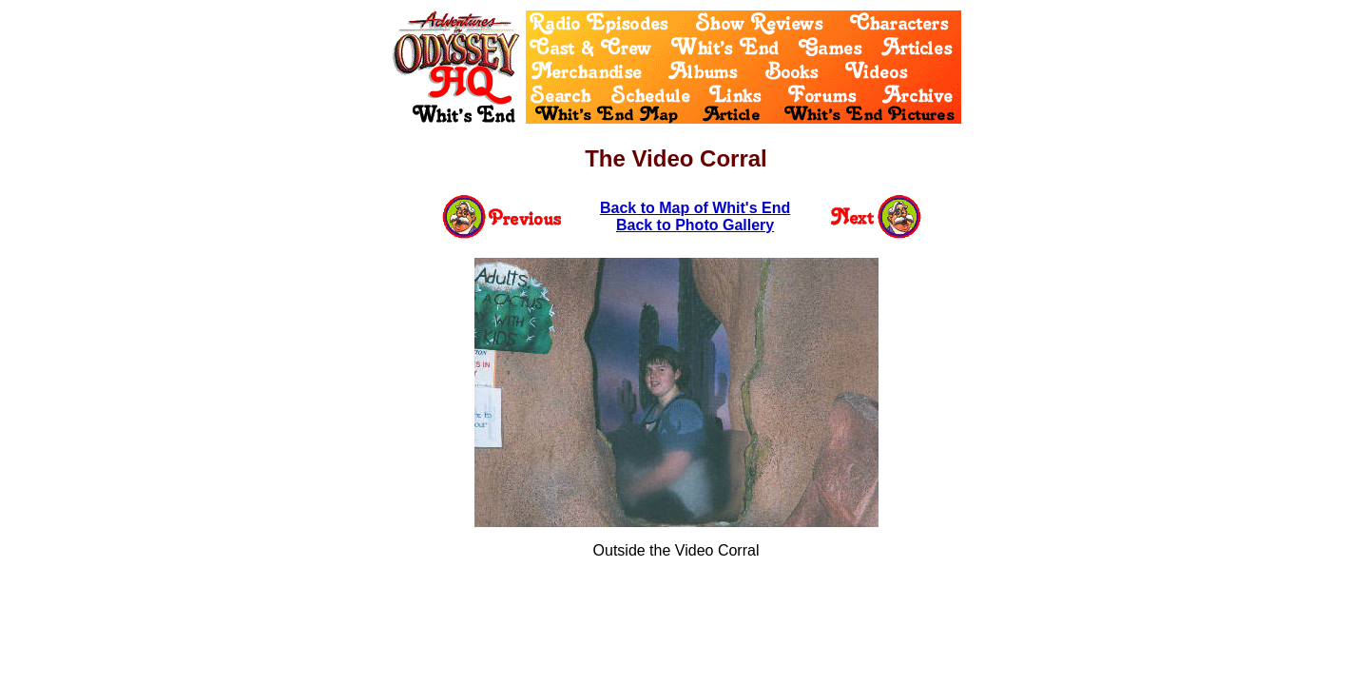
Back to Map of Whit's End (695, 208)
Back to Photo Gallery (695, 225)
